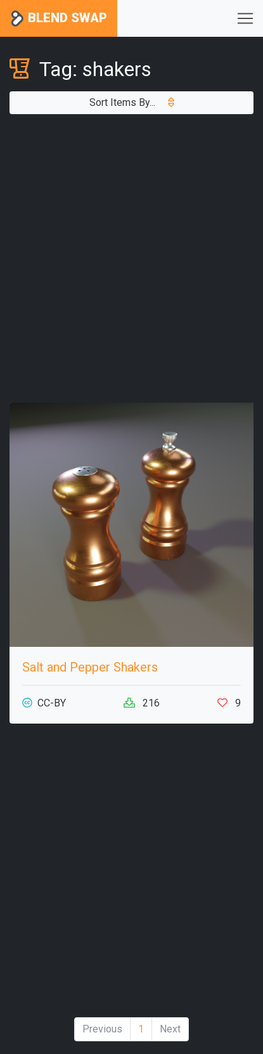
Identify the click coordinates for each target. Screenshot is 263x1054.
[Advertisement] (131, 258)
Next (170, 1029)
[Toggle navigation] (245, 18)
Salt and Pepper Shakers (90, 667)
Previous (102, 1029)
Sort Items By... (131, 102)
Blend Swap (58, 19)
